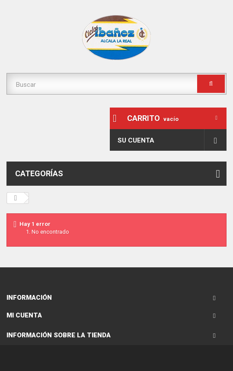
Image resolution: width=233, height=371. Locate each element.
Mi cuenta (24, 315)
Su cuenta (136, 140)
